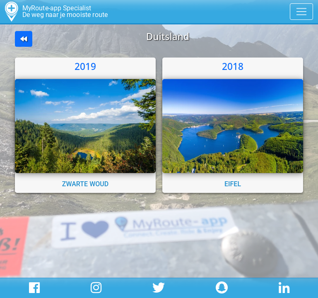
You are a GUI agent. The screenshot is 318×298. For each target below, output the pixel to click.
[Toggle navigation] (301, 11)
